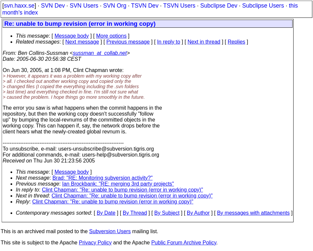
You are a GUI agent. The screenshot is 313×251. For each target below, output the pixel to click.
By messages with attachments (253, 213)
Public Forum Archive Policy (183, 242)
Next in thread (203, 42)
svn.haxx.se (19, 5)
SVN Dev (53, 5)
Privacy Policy (95, 242)
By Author (198, 213)
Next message (82, 42)
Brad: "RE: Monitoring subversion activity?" (102, 178)
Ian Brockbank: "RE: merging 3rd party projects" (118, 184)
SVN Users (84, 5)
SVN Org (114, 5)
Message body (71, 36)
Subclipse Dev (218, 5)
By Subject (166, 213)
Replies (236, 42)
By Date (106, 213)
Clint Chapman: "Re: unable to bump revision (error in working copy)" (122, 190)
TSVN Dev (144, 5)
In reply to (168, 42)
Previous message (128, 42)
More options (111, 36)
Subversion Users (110, 231)
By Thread (135, 213)
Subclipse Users (263, 5)
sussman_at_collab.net (100, 53)
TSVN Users (179, 5)
